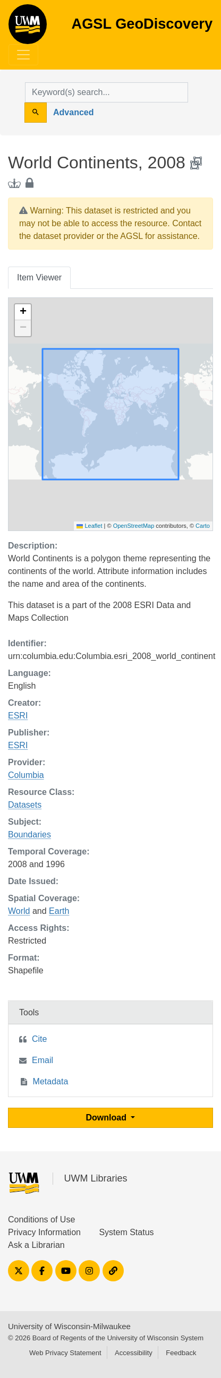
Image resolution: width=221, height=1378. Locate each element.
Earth (59, 910)
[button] (23, 312)
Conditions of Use (41, 1219)
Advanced (73, 112)
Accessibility (133, 1353)
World (19, 910)
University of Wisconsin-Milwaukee (69, 1326)
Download (107, 1117)
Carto (203, 526)
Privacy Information (44, 1232)
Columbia (26, 775)
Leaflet (89, 526)
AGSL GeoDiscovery (27, 27)
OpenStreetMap (134, 526)
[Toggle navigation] (23, 54)
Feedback (181, 1353)
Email (42, 1060)
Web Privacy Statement (65, 1353)
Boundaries (29, 834)
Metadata (51, 1081)
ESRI (18, 715)
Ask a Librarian (36, 1244)
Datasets (24, 804)
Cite (39, 1038)
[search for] (106, 92)
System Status (126, 1232)
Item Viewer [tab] (39, 277)
